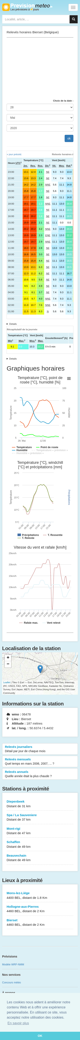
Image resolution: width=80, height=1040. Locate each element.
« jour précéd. (14, 154)
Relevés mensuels (40, 762)
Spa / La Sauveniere (40, 817)
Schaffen (40, 844)
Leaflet (6, 682)
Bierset (40, 922)
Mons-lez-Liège (40, 895)
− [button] (8, 664)
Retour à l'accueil (27, 7)
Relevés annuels (40, 774)
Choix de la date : (63, 100)
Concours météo (11, 982)
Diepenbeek (40, 804)
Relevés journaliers (40, 749)
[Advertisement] (40, 68)
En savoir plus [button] (18, 1023)
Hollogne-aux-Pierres (40, 909)
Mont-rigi (40, 831)
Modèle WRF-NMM (13, 964)
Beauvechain (40, 858)
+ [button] (8, 658)
